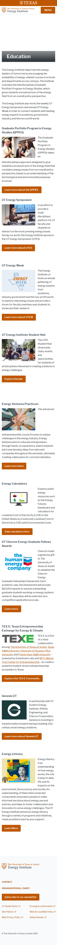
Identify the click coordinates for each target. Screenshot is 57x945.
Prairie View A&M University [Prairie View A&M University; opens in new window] (34, 654)
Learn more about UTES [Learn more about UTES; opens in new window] (18, 247)
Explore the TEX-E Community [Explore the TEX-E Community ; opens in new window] (22, 678)
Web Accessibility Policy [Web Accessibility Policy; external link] (41, 912)
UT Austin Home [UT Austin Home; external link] (10, 906)
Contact (7, 882)
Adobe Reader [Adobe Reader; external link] (37, 917)
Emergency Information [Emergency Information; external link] (41, 906)
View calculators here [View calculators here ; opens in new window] (17, 531)
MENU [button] (48, 10)
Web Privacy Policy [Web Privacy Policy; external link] (11, 917)
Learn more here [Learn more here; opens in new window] (14, 466)
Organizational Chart (16, 888)
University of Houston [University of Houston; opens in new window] (32, 650)
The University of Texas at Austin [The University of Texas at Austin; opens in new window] (28, 647)
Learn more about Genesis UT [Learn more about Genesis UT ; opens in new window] (22, 736)
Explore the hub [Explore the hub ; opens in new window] (14, 379)
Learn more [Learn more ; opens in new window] (11, 608)
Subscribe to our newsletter (21, 897)
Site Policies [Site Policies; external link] (8, 912)
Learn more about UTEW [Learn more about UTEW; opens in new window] (19, 317)
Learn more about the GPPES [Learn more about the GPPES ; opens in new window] (22, 189)
